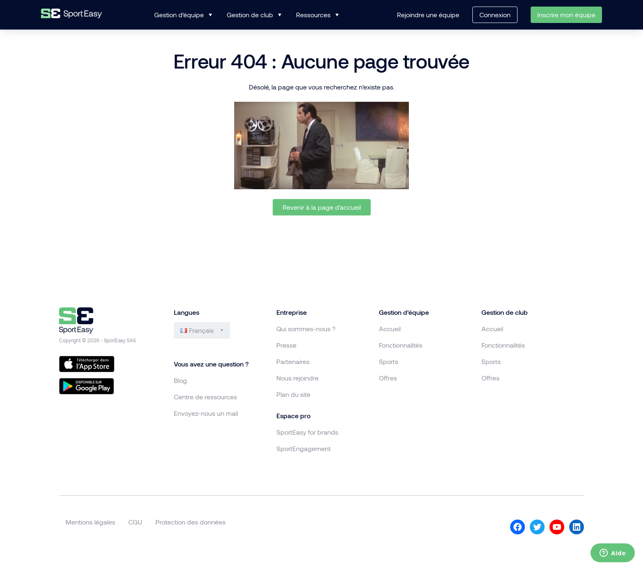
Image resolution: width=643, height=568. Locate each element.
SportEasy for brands (307, 432)
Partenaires (293, 361)
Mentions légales (90, 522)
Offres (388, 378)
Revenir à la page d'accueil (322, 207)
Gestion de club (250, 14)
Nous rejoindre (297, 378)
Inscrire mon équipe (566, 14)
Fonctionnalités (400, 345)
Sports (388, 361)
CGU (135, 522)
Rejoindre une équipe (428, 14)
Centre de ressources (205, 397)
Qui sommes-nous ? (305, 328)
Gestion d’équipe (179, 14)
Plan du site (293, 394)
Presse (286, 345)
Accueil (390, 328)
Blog (180, 380)
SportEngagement (303, 448)
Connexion (495, 14)
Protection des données (190, 522)
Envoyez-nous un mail (206, 413)
